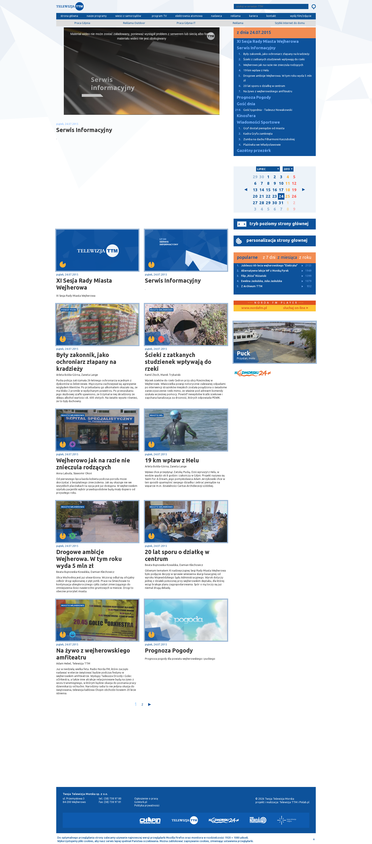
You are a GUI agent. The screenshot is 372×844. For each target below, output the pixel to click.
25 (287, 196)
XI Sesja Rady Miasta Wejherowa (84, 284)
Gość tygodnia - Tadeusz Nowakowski (263, 110)
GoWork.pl (140, 802)
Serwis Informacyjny (173, 280)
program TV (159, 15)
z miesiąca (287, 257)
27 (255, 203)
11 (287, 183)
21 (261, 196)
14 (261, 190)
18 (287, 190)
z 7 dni (269, 257)
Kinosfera (246, 115)
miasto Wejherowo (161, 310)
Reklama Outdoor (134, 23)
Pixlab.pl (304, 802)
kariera (253, 15)
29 (255, 177)
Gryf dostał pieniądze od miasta (259, 128)
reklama (236, 15)
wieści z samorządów (128, 15)
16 (274, 190)
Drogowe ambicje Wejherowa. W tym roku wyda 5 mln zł (89, 559)
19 (294, 190)
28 (261, 203)
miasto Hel (156, 415)
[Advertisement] (99, 194)
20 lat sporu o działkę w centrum (177, 555)
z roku (305, 257)
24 (281, 196)
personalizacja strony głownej (277, 240)
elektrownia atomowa (188, 15)
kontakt (271, 15)
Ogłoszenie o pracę (146, 798)
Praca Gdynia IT (186, 23)
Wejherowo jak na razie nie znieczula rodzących (93, 463)
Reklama (238, 23)
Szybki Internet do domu (290, 23)
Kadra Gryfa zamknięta (253, 133)
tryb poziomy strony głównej (279, 223)
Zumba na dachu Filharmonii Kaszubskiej (264, 139)
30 (261, 177)
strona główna (69, 15)
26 (294, 196)
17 (281, 190)
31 (281, 203)
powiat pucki (68, 310)
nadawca (216, 15)
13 (255, 190)
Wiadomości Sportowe (258, 122)
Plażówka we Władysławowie (257, 144)
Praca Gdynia (82, 23)
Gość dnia (246, 104)
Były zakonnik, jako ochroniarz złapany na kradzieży (86, 362)
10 (281, 183)
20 (255, 196)
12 (294, 183)
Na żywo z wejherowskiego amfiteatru (93, 654)
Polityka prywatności (146, 805)
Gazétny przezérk (254, 150)
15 (268, 190)
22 (268, 196)
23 (274, 196)
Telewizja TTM (288, 802)
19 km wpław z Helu (172, 460)
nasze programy (97, 15)
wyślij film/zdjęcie (300, 15)
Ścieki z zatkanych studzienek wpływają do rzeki (178, 362)
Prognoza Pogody (169, 650)
